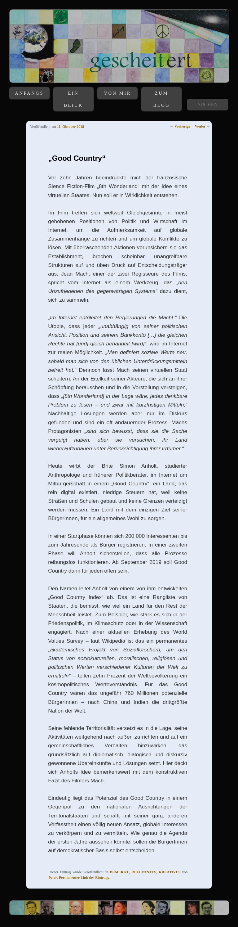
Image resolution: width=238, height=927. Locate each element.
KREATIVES (169, 872)
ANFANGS (29, 93)
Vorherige (180, 126)
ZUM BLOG (161, 99)
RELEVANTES (143, 872)
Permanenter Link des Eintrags (84, 877)
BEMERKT (119, 872)
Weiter (202, 126)
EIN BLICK (73, 99)
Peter (53, 877)
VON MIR (117, 93)
